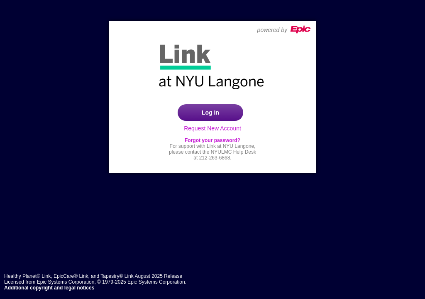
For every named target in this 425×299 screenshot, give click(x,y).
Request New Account (212, 128)
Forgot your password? (212, 140)
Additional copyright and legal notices (49, 288)
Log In (210, 112)
